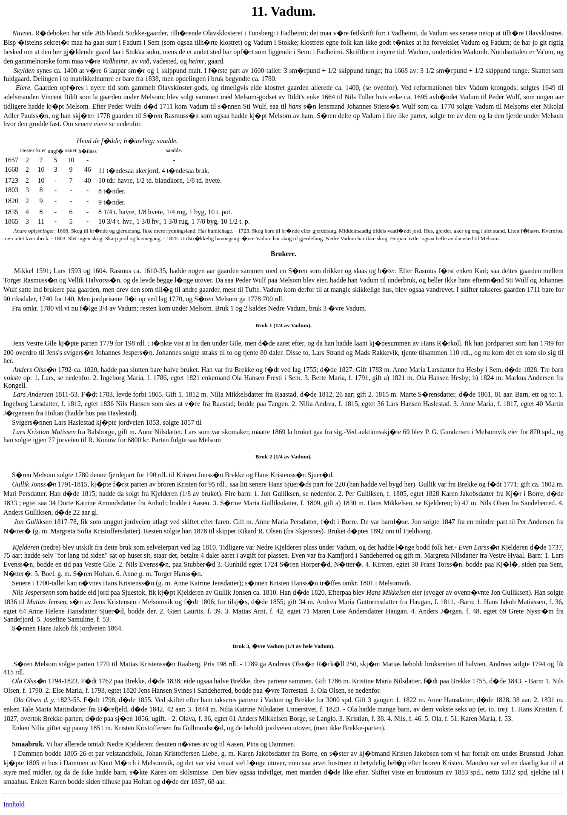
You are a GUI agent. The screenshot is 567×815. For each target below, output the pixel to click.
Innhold (14, 804)
